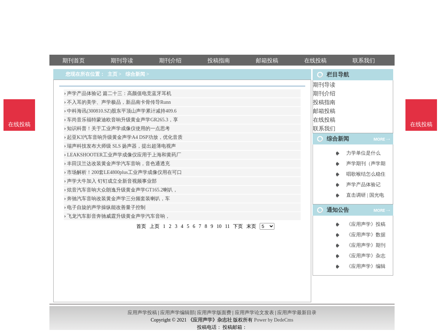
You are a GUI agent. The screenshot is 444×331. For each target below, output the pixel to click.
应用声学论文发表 (254, 312)
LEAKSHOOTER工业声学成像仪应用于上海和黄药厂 (124, 154)
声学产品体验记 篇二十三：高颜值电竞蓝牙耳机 (119, 93)
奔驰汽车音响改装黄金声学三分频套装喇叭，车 (118, 198)
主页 (112, 74)
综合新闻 (135, 74)
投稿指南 (324, 102)
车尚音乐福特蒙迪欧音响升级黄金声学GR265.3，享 (122, 119)
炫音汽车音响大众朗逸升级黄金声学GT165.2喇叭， (122, 189)
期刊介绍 (324, 93)
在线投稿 (324, 120)
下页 (238, 226)
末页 (251, 226)
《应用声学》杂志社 (210, 320)
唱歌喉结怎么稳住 (365, 174)
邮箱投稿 (324, 111)
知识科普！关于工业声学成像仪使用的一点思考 (118, 128)
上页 (154, 226)
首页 (141, 226)
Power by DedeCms (273, 320)
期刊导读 (324, 85)
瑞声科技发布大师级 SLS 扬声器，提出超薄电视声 (121, 146)
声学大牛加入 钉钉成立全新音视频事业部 (112, 181)
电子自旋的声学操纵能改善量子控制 (106, 207)
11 (227, 226)
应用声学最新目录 (296, 312)
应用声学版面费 (214, 312)
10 (219, 226)
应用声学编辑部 (177, 312)
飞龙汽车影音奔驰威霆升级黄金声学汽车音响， (118, 216)
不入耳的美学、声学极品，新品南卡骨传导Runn (119, 102)
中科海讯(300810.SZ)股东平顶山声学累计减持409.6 (122, 111)
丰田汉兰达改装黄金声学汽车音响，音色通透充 (118, 163)
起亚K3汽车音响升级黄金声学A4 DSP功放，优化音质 (124, 137)
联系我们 (324, 128)
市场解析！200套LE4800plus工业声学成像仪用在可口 (124, 172)
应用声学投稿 (142, 312)
